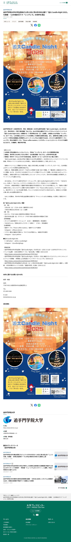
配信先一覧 (6, 534)
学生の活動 (28, 21)
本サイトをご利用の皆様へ (10, 532)
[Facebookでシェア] (35, 25)
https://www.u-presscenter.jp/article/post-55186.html (21, 268)
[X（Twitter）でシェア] (32, 25)
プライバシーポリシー (31, 525)
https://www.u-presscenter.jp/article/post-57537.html (21, 254)
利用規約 (5, 525)
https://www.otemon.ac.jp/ (10, 428)
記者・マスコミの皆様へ (9, 529)
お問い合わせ (51, 522)
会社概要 (28, 522)
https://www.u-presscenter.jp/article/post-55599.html (21, 261)
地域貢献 (35, 21)
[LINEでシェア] (39, 25)
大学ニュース (7, 21)
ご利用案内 (6, 522)
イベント (14, 21)
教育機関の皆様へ (8, 527)
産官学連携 (20, 21)
